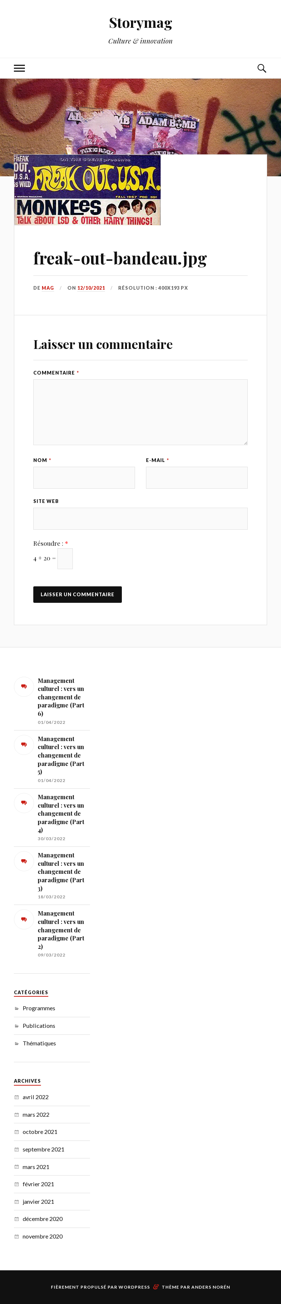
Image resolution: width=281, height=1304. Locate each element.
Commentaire (56, 373)
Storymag (140, 22)
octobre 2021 (40, 1131)
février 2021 (38, 1183)
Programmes (39, 1007)
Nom (42, 460)
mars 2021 (36, 1166)
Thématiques (39, 1043)
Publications (39, 1025)
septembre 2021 (43, 1149)
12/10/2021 (91, 288)
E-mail (157, 460)
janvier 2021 (38, 1201)
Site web (46, 501)
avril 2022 (36, 1096)
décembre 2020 (43, 1218)
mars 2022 (36, 1114)
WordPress (134, 1287)
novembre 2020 (43, 1236)
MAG (48, 288)
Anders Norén (210, 1287)
